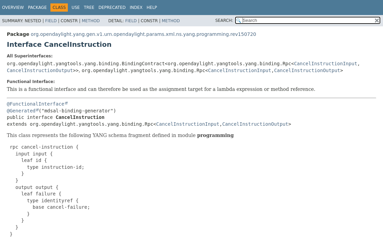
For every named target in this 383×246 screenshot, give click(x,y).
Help (152, 7)
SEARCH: (224, 20)
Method (91, 20)
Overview (13, 7)
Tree (89, 7)
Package (37, 7)
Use (76, 7)
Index (136, 7)
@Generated (21, 110)
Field (51, 20)
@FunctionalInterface (35, 104)
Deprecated (112, 7)
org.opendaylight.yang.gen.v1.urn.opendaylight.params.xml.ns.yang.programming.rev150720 (143, 34)
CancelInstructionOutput (40, 70)
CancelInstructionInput (325, 63)
